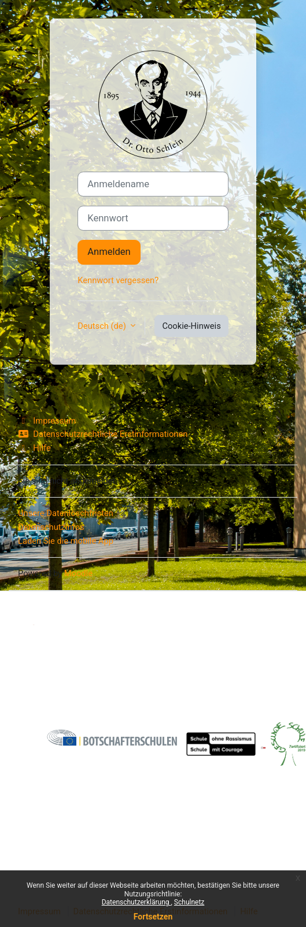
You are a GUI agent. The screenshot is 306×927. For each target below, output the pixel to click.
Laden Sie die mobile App (65, 541)
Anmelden (109, 251)
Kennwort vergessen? (118, 280)
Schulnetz (189, 902)
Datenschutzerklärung (136, 902)
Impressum (47, 421)
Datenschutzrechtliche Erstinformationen (102, 434)
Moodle (78, 573)
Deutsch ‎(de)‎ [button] (103, 326)
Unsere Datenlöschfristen (65, 513)
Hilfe (34, 448)
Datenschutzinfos (51, 527)
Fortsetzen (153, 916)
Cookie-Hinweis (191, 326)
